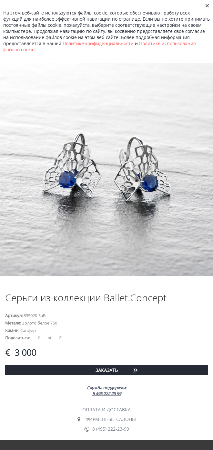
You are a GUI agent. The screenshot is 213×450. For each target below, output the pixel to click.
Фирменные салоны (111, 419)
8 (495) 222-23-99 (110, 429)
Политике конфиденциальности (98, 43)
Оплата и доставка (106, 409)
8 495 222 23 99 (106, 393)
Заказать (107, 370)
